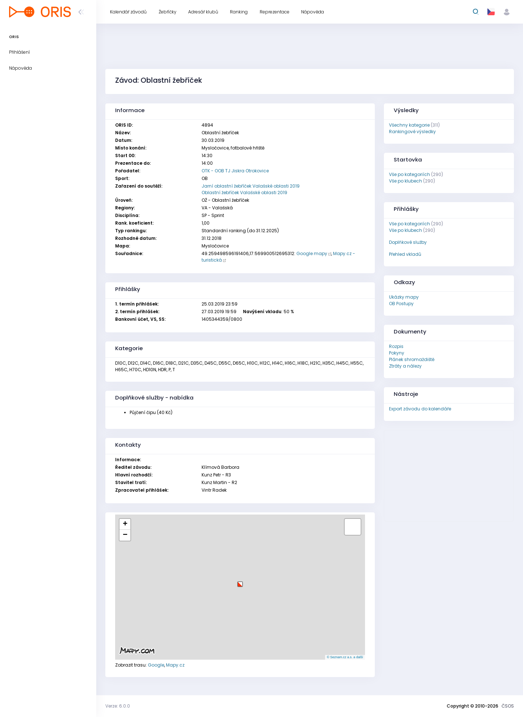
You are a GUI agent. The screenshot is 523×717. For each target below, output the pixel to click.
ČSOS (508, 706)
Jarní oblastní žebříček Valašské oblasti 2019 (251, 186)
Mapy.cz (175, 665)
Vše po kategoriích (409, 174)
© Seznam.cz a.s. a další (345, 657)
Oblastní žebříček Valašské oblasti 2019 (244, 192)
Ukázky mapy (404, 297)
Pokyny (396, 353)
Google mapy (311, 253)
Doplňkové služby (408, 242)
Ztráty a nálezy (405, 366)
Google (156, 665)
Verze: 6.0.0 (117, 706)
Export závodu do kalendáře (420, 409)
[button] (240, 581)
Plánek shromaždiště (411, 359)
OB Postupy (401, 303)
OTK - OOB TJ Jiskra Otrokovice (235, 171)
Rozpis (396, 346)
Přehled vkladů (405, 254)
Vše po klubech (405, 181)
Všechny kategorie (409, 125)
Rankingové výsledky (412, 131)
